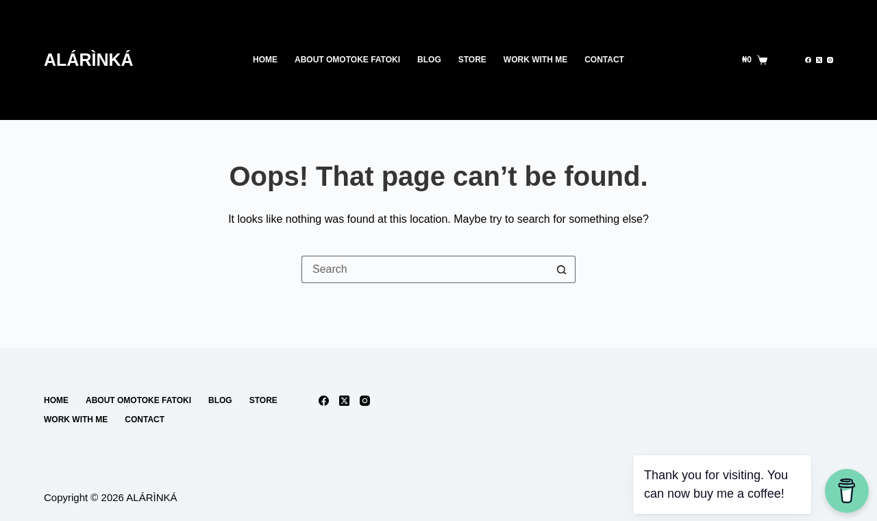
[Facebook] (808, 60)
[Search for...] (424, 269)
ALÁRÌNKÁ (89, 59)
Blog (429, 59)
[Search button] (562, 269)
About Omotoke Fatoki (347, 59)
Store (472, 59)
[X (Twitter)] (819, 60)
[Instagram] (830, 60)
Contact (604, 59)
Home (265, 59)
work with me (535, 59)
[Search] (786, 60)
